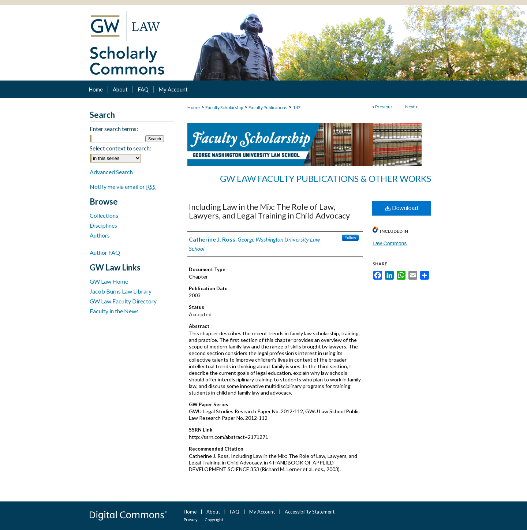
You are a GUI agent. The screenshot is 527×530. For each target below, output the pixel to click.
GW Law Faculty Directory (123, 301)
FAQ (234, 512)
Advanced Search (111, 171)
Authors (100, 235)
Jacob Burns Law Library (121, 291)
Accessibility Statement (309, 512)
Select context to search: (120, 148)
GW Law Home (109, 281)
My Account (262, 512)
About (213, 512)
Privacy (191, 519)
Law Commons (390, 243)
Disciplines (103, 225)
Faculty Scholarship (224, 107)
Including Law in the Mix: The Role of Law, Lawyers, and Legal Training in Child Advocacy (269, 211)
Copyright (214, 519)
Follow (350, 237)
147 (296, 107)
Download (401, 208)
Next (410, 106)
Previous (384, 106)
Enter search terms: (114, 128)
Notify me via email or (123, 186)
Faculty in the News (114, 310)
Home (193, 107)
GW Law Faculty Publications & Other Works (325, 178)
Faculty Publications (267, 107)
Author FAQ (105, 252)
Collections (104, 215)
